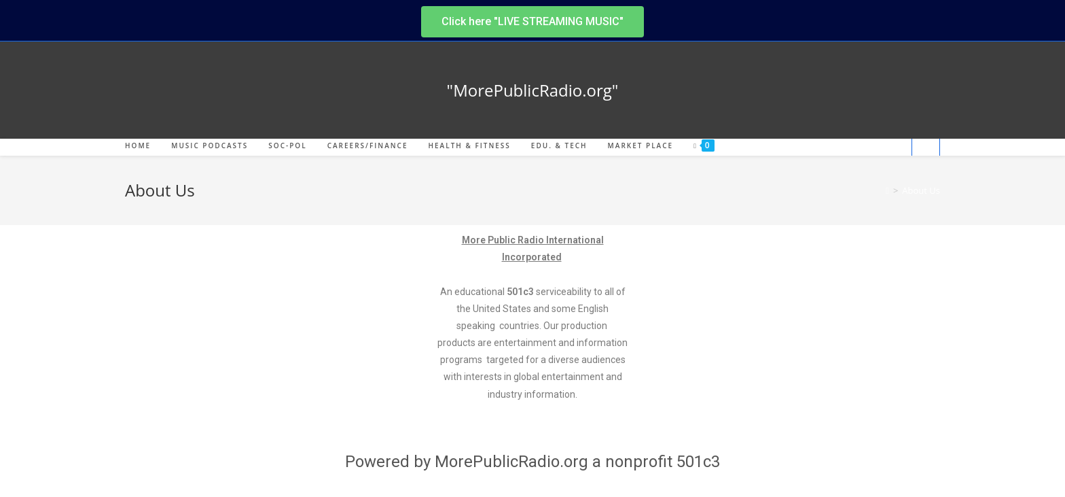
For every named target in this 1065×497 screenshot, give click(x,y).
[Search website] (925, 148)
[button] (532, 21)
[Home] (887, 190)
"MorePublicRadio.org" (533, 90)
